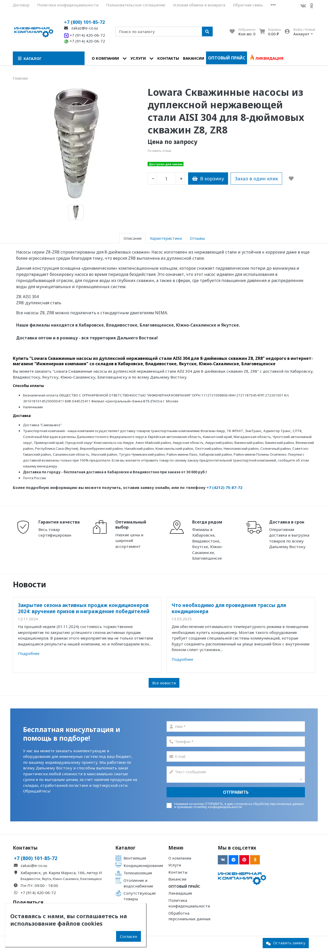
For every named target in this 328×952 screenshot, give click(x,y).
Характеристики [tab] (166, 238)
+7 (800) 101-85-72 (84, 22)
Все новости (164, 682)
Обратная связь (248, 4)
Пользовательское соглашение (135, 4)
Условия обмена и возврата (199, 4)
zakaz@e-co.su (81, 27)
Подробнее (28, 653)
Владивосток (30, 879)
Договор (21, 4)
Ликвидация (269, 58)
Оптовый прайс (226, 58)
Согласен (128, 936)
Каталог (125, 848)
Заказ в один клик (256, 178)
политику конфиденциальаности (217, 807)
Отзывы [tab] (197, 238)
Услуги (138, 58)
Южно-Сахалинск (66, 879)
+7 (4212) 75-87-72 (224, 487)
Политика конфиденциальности (67, 4)
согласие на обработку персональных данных (269, 804)
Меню (175, 848)
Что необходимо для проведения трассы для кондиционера (229, 608)
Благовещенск (91, 879)
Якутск (46, 879)
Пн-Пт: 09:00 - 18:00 (39, 885)
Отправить (236, 792)
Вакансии (193, 58)
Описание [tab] (133, 238)
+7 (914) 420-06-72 (84, 35)
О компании (105, 58)
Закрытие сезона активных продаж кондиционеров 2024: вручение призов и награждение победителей (83, 608)
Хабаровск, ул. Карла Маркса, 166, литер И (61, 872)
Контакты (168, 58)
